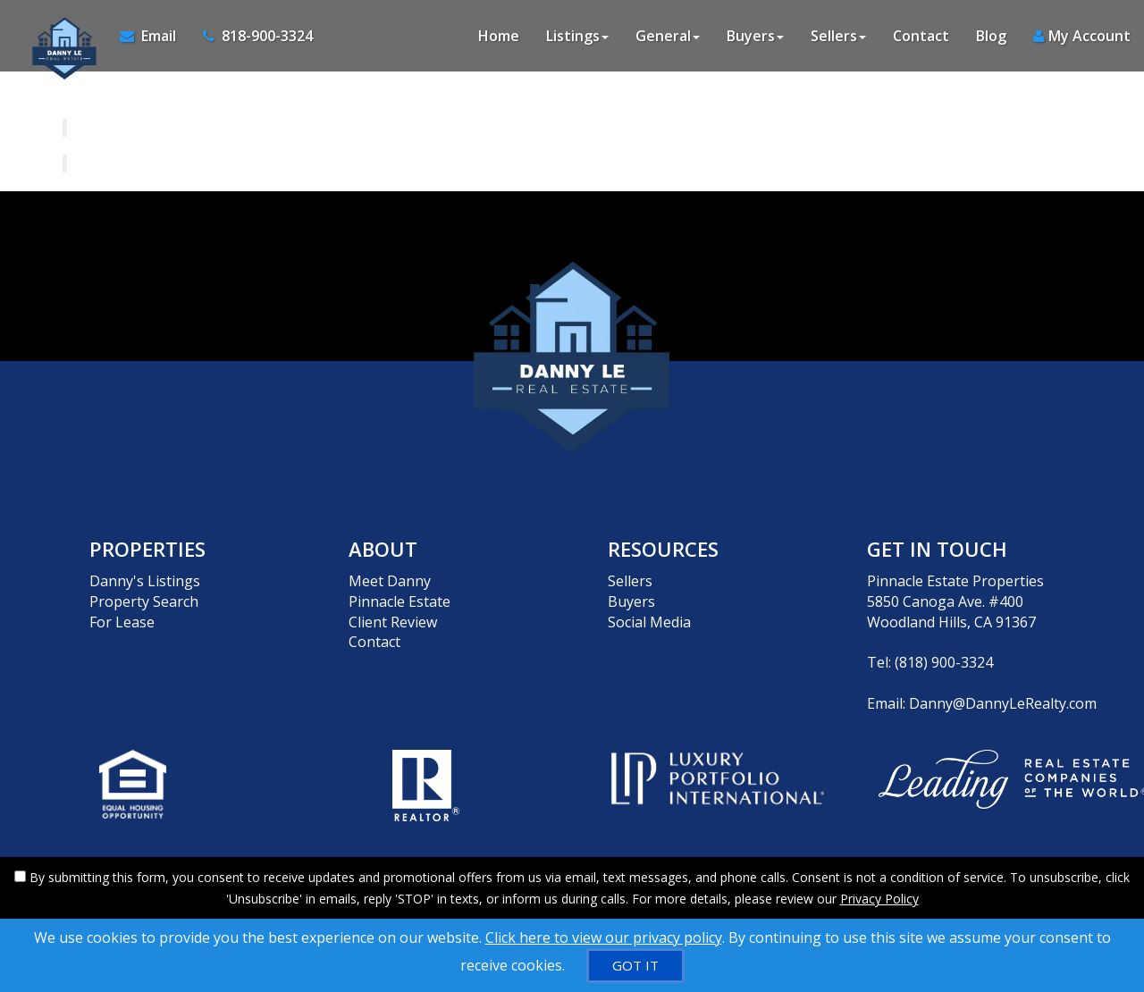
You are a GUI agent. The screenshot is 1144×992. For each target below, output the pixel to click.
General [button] (667, 36)
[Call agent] (251, 35)
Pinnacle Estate (399, 601)
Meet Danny (390, 581)
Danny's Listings (144, 581)
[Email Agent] (154, 35)
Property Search (143, 601)
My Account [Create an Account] (1082, 36)
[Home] (60, 35)
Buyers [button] (755, 36)
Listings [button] (577, 36)
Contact (921, 36)
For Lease (122, 622)
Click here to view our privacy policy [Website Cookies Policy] (603, 937)
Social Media (649, 622)
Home (498, 36)
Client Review (393, 622)
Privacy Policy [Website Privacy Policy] (879, 898)
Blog (991, 36)
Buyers (631, 601)
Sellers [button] (838, 36)
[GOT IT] (635, 965)
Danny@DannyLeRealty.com (1003, 703)
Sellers (630, 581)
